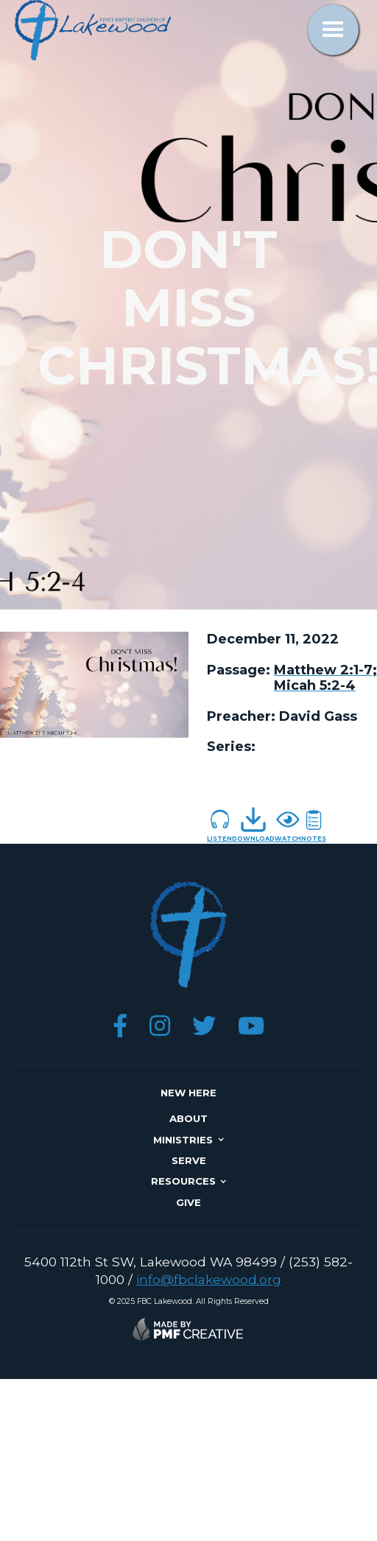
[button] (333, 29)
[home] (89, 30)
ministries (183, 1140)
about (188, 1118)
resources (183, 1181)
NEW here (188, 1093)
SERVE (189, 1160)
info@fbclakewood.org (208, 1279)
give (188, 1202)
